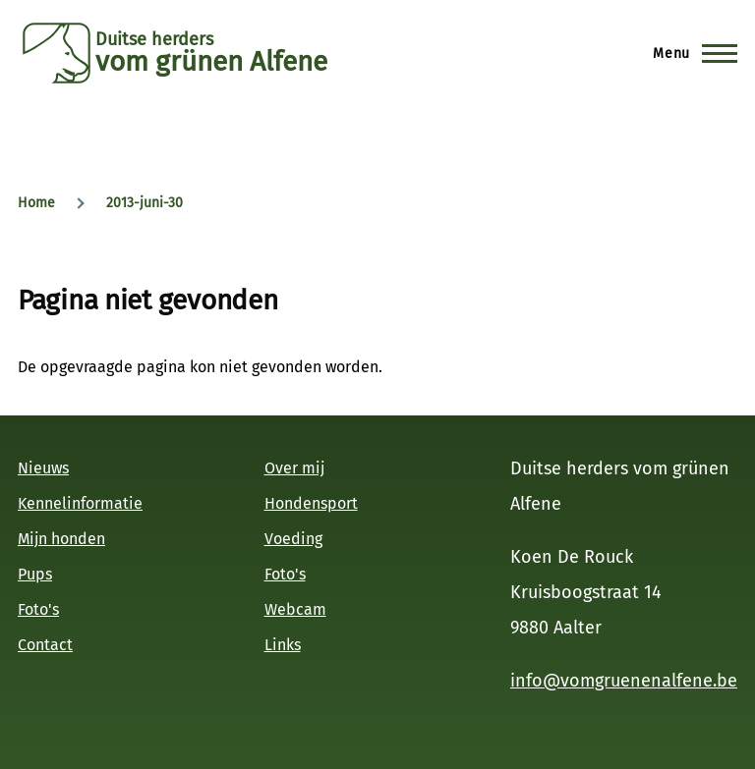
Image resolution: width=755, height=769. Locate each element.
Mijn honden (61, 538)
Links (282, 644)
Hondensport (311, 503)
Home (36, 202)
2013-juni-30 (144, 202)
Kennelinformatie (80, 503)
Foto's (38, 609)
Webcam (295, 609)
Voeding (293, 538)
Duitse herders (154, 39)
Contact (45, 644)
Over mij (294, 468)
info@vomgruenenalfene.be (623, 680)
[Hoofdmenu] (689, 53)
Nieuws (43, 468)
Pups (35, 574)
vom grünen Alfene (211, 61)
